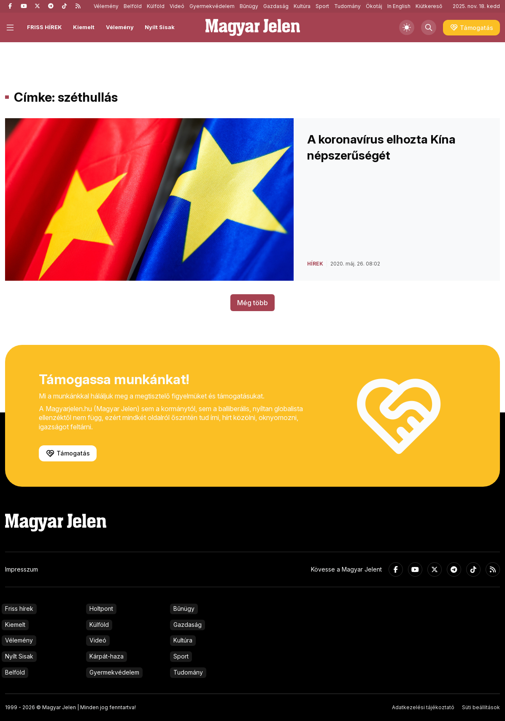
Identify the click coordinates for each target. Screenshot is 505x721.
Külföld (156, 6)
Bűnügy (249, 6)
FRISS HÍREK (44, 27)
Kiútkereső (429, 6)
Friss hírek (19, 608)
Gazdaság (276, 6)
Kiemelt (84, 27)
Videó (177, 6)
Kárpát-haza (106, 656)
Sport (322, 6)
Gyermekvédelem (212, 6)
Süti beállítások (481, 707)
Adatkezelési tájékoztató (423, 707)
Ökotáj (374, 6)
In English (398, 6)
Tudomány (347, 6)
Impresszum (21, 569)
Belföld (133, 6)
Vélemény (106, 6)
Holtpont (101, 608)
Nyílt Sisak (160, 27)
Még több (252, 302)
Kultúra (302, 6)
